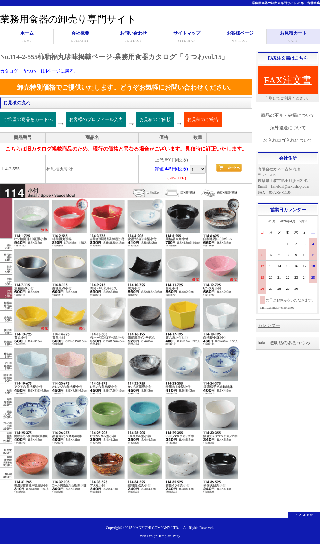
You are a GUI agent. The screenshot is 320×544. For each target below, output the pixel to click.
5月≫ (303, 221)
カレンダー (269, 325)
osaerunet (287, 307)
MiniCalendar (270, 307)
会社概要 (80, 37)
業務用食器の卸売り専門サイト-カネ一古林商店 (286, 3)
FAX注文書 (288, 80)
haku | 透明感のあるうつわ (284, 343)
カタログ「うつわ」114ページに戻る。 (39, 71)
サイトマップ (186, 37)
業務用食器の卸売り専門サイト (68, 19)
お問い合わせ (133, 37)
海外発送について (288, 127)
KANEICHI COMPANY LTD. (156, 528)
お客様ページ (239, 37)
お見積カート (293, 37)
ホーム (26, 37)
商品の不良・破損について (288, 115)
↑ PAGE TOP (304, 515)
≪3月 (271, 221)
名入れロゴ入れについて (288, 140)
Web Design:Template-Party (160, 536)
